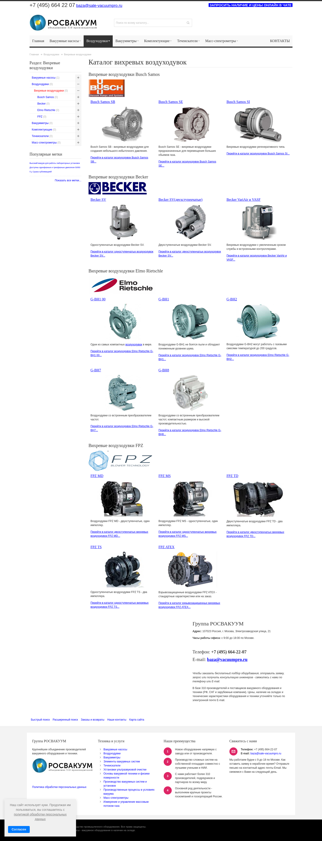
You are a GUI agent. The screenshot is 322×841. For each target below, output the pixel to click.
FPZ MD (97, 476)
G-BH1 (164, 299)
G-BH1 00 (98, 299)
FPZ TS (96, 547)
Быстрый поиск (40, 719)
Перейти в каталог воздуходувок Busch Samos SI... (258, 153)
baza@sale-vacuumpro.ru (99, 5)
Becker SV (98, 199)
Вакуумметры (112, 757)
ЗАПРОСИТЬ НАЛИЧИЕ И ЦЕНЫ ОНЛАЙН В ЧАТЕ (250, 5)
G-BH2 (232, 299)
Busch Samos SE (171, 102)
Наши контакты (116, 719)
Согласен (19, 829)
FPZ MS (165, 476)
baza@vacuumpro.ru (227, 659)
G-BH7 (96, 370)
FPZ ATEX (167, 547)
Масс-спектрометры (116, 797)
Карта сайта (136, 719)
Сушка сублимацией (41, 172)
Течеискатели (112, 765)
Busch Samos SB (103, 102)
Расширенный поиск (65, 719)
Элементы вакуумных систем (122, 761)
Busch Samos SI (238, 102)
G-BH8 (164, 370)
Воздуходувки (112, 753)
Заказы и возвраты (92, 719)
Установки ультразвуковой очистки (125, 769)
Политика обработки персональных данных (59, 787)
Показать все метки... (68, 180)
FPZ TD (232, 476)
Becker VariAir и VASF (244, 199)
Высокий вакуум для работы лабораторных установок (55, 163)
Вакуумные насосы (115, 749)
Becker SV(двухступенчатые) (181, 199)
